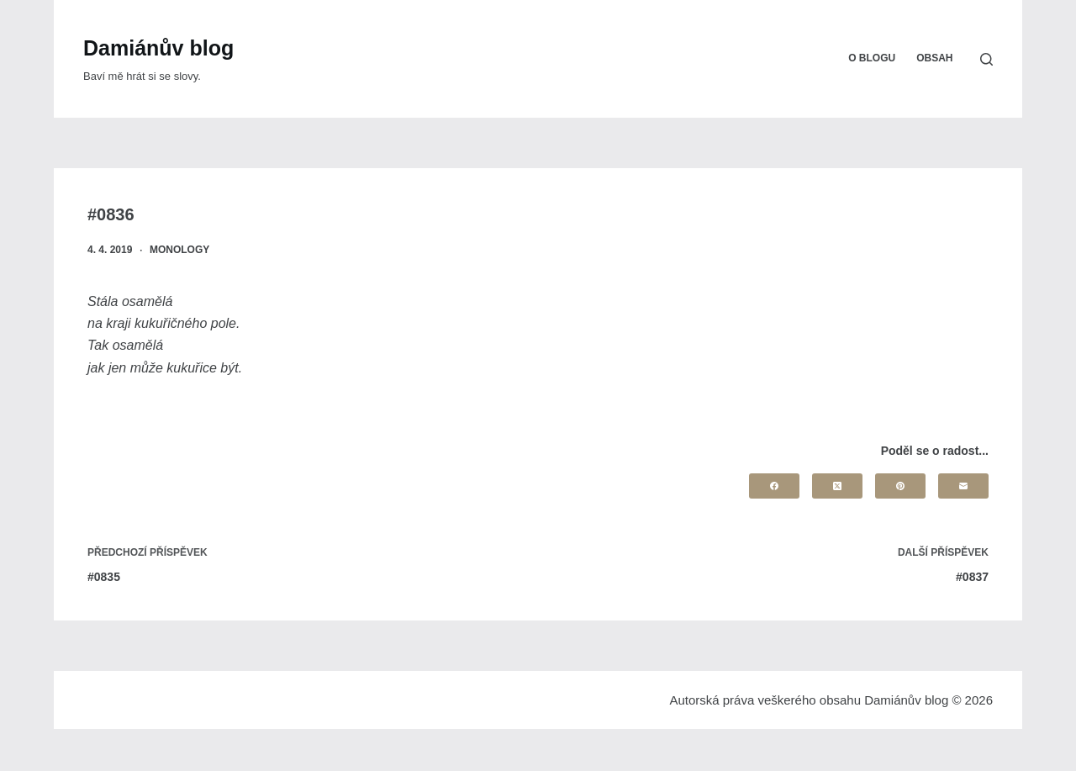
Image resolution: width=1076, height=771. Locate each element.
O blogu (871, 58)
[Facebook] (774, 486)
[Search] (986, 59)
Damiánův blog (158, 48)
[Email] (963, 486)
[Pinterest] (900, 486)
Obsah (934, 58)
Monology (179, 250)
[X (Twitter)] (837, 486)
